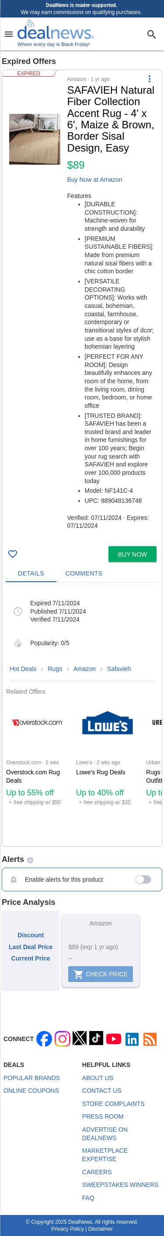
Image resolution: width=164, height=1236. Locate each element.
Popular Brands (31, 1077)
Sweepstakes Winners (120, 1184)
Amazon (84, 668)
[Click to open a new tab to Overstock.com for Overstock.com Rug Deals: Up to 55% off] (38, 771)
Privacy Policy (67, 1229)
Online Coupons (31, 1090)
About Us (97, 1077)
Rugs (55, 668)
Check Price (100, 974)
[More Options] (149, 79)
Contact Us (102, 1090)
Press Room (103, 1116)
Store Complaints (113, 1103)
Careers (97, 1172)
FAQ (88, 1197)
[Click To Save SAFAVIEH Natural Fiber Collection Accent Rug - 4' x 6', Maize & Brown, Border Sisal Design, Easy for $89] (12, 554)
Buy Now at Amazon (94, 179)
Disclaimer (100, 1229)
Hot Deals (23, 668)
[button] (82, 306)
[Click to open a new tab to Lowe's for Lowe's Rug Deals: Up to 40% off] (108, 771)
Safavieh (119, 668)
